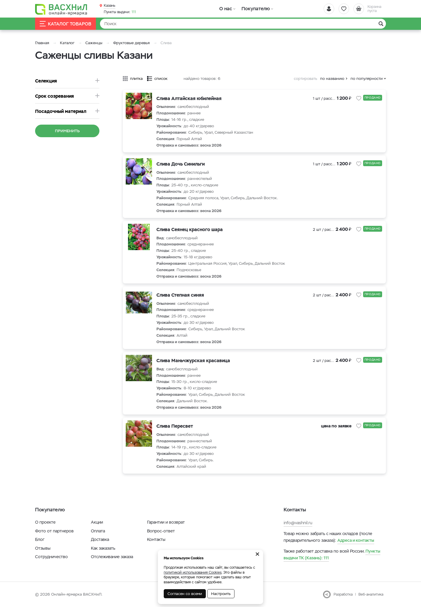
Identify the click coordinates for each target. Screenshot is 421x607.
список (161, 78)
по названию (332, 78)
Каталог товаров (65, 24)
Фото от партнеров (54, 531)
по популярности (367, 78)
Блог (39, 539)
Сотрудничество (51, 556)
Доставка (100, 539)
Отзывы (43, 548)
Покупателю (255, 9)
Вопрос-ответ (161, 531)
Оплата (98, 531)
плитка (136, 78)
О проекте (45, 522)
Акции (97, 522)
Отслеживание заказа (112, 556)
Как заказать (103, 548)
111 (120, 12)
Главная (42, 42)
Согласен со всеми (185, 593)
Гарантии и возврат (166, 522)
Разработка (343, 594)
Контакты (156, 539)
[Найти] (243, 24)
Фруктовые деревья (131, 42)
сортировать (305, 78)
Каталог (67, 42)
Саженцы (93, 42)
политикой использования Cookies (193, 572)
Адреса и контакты (355, 540)
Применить (67, 130)
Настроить (221, 593)
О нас (225, 9)
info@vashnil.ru (298, 522)
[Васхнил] (61, 9)
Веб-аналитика (370, 594)
